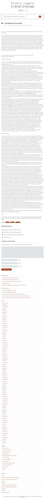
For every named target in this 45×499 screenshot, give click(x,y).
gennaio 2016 (4, 357)
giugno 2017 (4, 332)
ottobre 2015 (4, 360)
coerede (7, 222)
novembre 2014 (5, 379)
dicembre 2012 (5, 420)
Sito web (20, 266)
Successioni (29, 25)
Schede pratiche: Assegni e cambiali (8, 463)
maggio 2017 (4, 334)
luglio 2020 (4, 308)
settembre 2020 (5, 306)
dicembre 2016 (5, 344)
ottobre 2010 (4, 435)
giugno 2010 (4, 442)
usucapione (18, 222)
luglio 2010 (4, 441)
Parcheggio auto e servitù (11, 290)
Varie (3, 470)
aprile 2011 (4, 424)
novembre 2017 (5, 327)
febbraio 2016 (4, 355)
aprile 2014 (4, 390)
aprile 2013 (4, 413)
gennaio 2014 (4, 396)
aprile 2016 (4, 351)
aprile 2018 (4, 319)
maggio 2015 (4, 368)
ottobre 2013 (4, 401)
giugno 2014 (4, 386)
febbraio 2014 (4, 394)
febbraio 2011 (4, 428)
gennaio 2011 (4, 429)
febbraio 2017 (4, 340)
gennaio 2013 (4, 418)
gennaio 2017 (4, 342)
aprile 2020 (4, 314)
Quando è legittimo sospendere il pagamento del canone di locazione (18, 295)
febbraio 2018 (4, 323)
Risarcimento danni (5, 461)
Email (19, 263)
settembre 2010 (5, 437)
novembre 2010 (5, 433)
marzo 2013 (4, 414)
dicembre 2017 (5, 325)
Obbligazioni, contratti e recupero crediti (9, 455)
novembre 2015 (5, 358)
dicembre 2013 (5, 398)
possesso (12, 222)
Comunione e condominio (13, 25)
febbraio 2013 (4, 416)
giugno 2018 (4, 316)
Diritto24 (3, 481)
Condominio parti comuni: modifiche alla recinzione (15, 294)
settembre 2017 (5, 331)
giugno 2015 (4, 366)
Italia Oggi (3, 490)
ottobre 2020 (4, 304)
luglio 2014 (4, 385)
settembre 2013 (5, 403)
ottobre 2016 (4, 347)
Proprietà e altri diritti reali (7, 459)
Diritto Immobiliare (22, 25)
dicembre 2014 (5, 377)
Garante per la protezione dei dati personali (9, 485)
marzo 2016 (4, 353)
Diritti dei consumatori (6, 451)
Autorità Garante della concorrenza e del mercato (10, 477)
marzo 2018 (4, 321)
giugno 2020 (4, 310)
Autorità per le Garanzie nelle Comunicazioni (9, 479)
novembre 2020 (5, 303)
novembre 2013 (5, 400)
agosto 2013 (4, 405)
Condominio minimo (6, 237)
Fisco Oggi (3, 483)
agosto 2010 (4, 439)
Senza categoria (5, 466)
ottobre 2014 (4, 381)
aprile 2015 (4, 370)
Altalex (2, 475)
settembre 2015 (5, 362)
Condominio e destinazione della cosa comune (11, 229)
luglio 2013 (4, 407)
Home (5, 25)
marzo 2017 (4, 338)
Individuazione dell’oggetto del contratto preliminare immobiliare (13, 285)
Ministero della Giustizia (5, 492)
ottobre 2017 (4, 329)
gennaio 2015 (4, 375)
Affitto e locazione (5, 448)
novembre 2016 (5, 345)
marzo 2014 (4, 392)
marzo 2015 (4, 372)
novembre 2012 (5, 422)
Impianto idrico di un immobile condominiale (11, 232)
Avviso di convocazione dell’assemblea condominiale (12, 234)
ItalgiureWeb (3, 488)
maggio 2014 (4, 388)
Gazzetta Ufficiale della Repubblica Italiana (8, 486)
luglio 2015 (4, 364)
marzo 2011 (4, 426)
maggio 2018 (4, 318)
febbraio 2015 (4, 373)
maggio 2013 (4, 411)
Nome (19, 260)
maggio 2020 (4, 312)
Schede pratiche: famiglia (6, 464)
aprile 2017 (4, 336)
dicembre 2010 (5, 431)
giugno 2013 (4, 409)
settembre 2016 (5, 349)
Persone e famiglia (5, 457)
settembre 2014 (5, 383)
